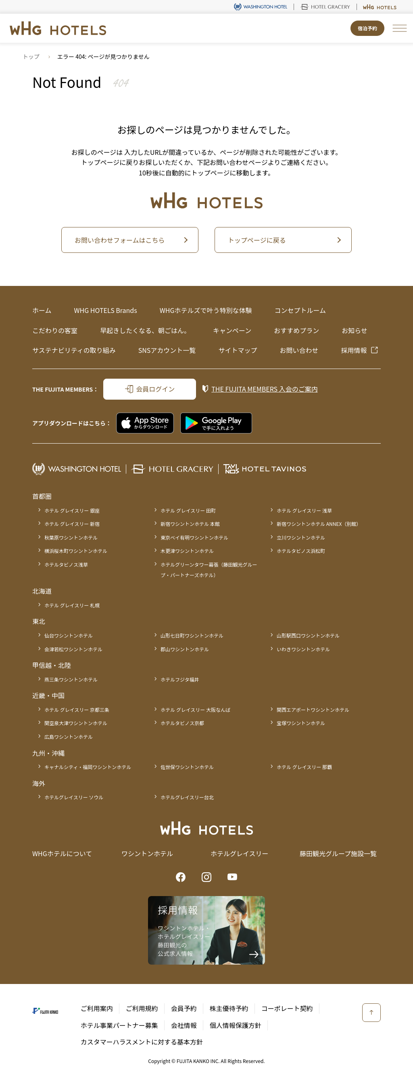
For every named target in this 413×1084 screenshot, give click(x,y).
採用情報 (354, 350)
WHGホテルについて (62, 853)
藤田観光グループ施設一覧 (338, 853)
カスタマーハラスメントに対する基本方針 (142, 1041)
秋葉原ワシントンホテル (71, 537)
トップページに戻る (257, 240)
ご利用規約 (142, 1008)
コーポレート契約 (287, 1008)
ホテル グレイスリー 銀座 (72, 510)
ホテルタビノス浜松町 (301, 550)
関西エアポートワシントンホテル (313, 709)
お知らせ (354, 330)
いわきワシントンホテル (303, 649)
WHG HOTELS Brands (105, 310)
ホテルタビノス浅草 (66, 564)
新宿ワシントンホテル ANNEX (319, 523)
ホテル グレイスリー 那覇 (304, 766)
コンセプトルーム (300, 310)
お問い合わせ (299, 350)
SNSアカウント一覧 (167, 350)
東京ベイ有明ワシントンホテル (194, 537)
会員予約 (184, 1008)
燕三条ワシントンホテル (71, 679)
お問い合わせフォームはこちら (120, 240)
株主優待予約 (229, 1008)
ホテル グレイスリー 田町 (188, 510)
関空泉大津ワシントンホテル (75, 722)
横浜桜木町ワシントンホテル (75, 550)
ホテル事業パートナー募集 (119, 1025)
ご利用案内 (97, 1008)
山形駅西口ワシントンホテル (308, 635)
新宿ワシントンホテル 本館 (190, 523)
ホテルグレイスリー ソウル (73, 797)
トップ (31, 56)
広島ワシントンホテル (68, 736)
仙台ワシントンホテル (68, 635)
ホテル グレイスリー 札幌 (72, 605)
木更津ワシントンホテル (187, 550)
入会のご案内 (264, 389)
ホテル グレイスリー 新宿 (72, 523)
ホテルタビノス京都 (182, 722)
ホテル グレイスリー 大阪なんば (195, 709)
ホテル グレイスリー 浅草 (304, 510)
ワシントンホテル (147, 853)
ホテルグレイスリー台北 (187, 797)
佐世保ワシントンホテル (187, 766)
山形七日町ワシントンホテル (192, 635)
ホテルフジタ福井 (180, 679)
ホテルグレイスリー (240, 853)
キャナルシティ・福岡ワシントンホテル (87, 766)
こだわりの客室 (54, 330)
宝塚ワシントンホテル (301, 722)
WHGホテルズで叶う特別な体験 (206, 310)
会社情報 (184, 1025)
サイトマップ (237, 350)
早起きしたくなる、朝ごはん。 (145, 330)
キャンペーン (232, 330)
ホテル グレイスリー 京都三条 (76, 709)
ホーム (42, 310)
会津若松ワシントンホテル (73, 649)
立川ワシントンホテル (301, 537)
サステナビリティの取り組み (74, 350)
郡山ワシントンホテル (185, 649)
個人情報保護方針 (235, 1025)
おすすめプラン (296, 330)
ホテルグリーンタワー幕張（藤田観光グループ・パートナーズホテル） (209, 569)
